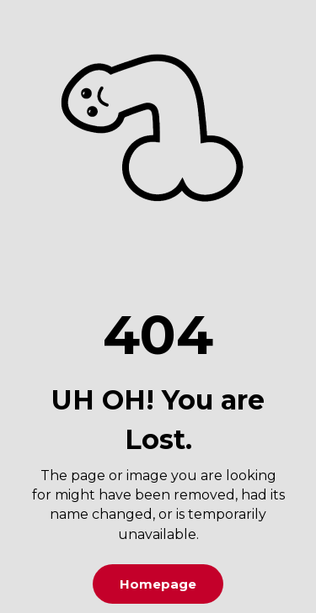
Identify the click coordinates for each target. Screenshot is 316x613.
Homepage (158, 584)
